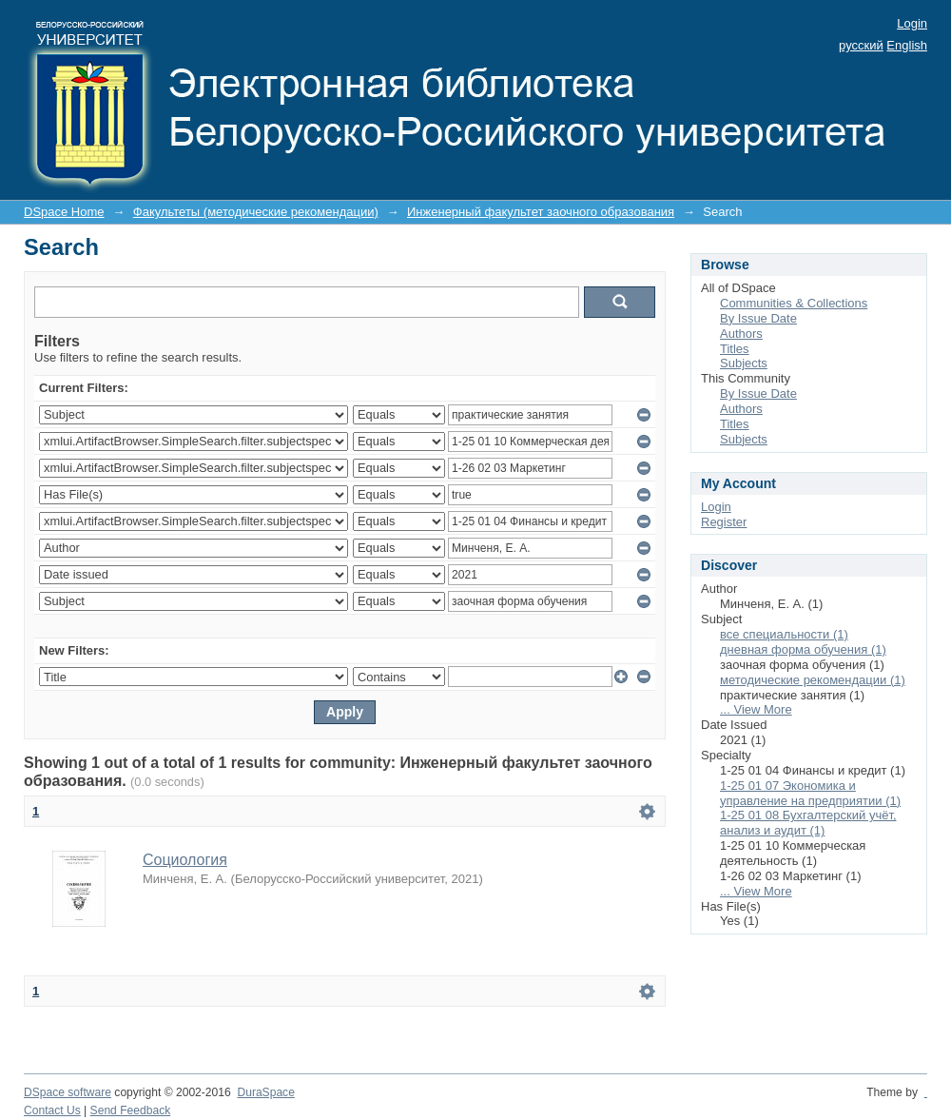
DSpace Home (64, 212)
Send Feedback (130, 1110)
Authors (741, 333)
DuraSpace (265, 1092)
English (906, 45)
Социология (185, 860)
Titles (734, 349)
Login (912, 23)
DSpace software (67, 1092)
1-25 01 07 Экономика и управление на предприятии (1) (810, 793)
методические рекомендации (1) (812, 680)
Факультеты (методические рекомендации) (255, 212)
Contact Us (52, 1110)
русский (861, 45)
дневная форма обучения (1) (803, 649)
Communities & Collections (793, 303)
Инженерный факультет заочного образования (540, 212)
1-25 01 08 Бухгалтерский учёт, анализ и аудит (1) (808, 822)
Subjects (743, 363)
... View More (756, 709)
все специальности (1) (784, 634)
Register (724, 522)
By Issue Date (758, 318)
